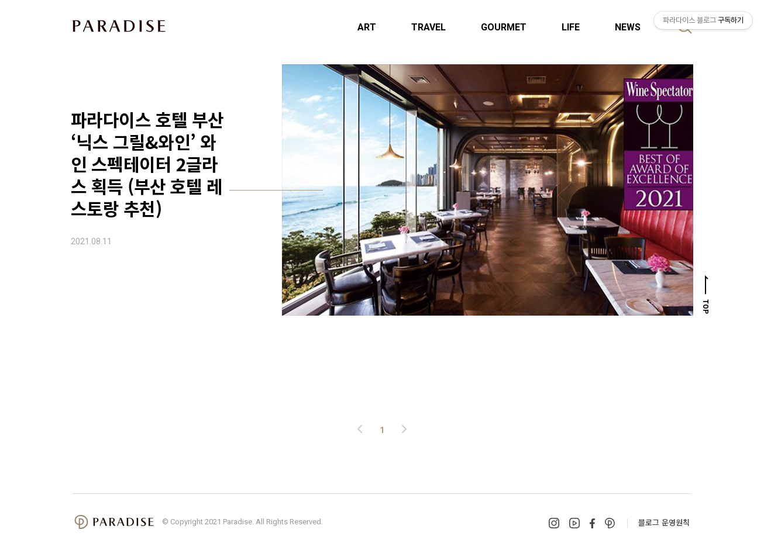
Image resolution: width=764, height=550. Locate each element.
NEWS (628, 27)
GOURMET (503, 27)
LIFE (571, 27)
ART (366, 27)
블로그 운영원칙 (664, 522)
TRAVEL (428, 27)
